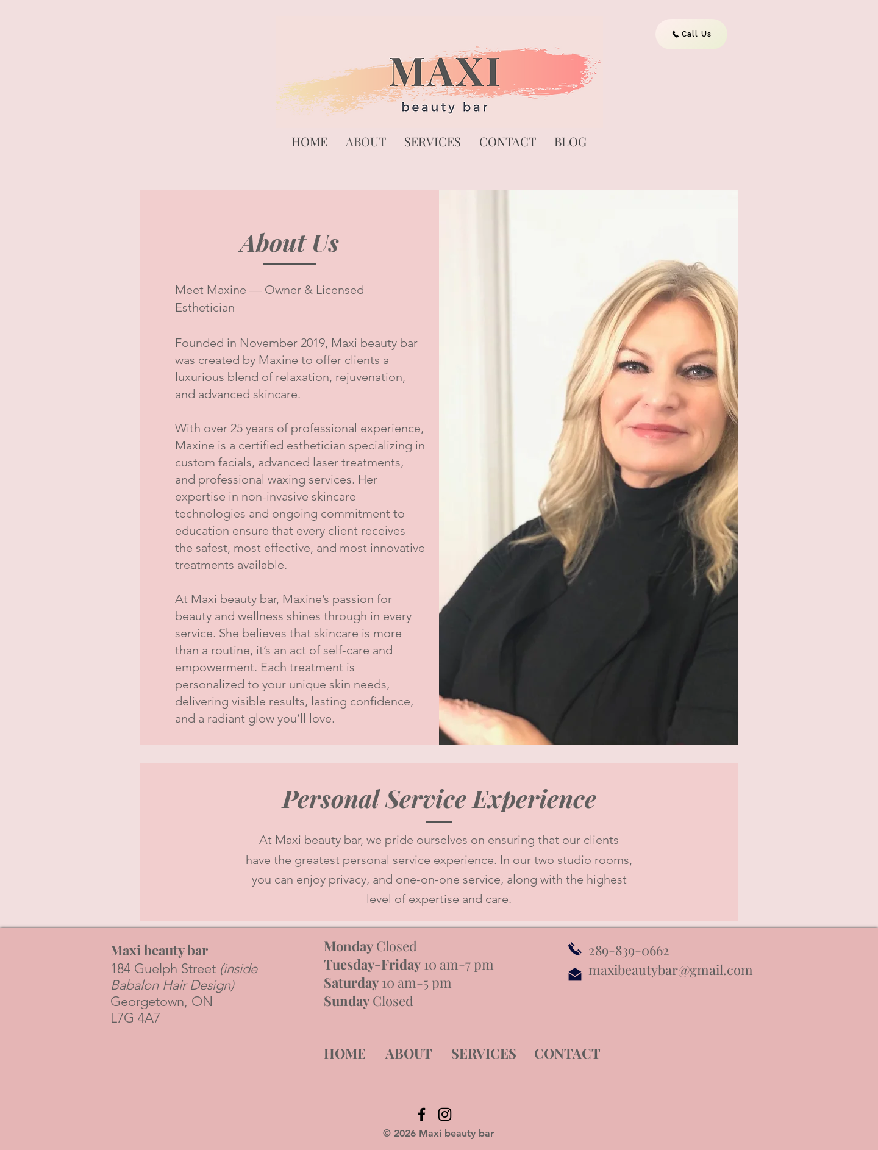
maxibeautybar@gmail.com (670, 969)
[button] (432, 141)
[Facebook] (421, 1114)
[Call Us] (691, 34)
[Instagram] (445, 1114)
